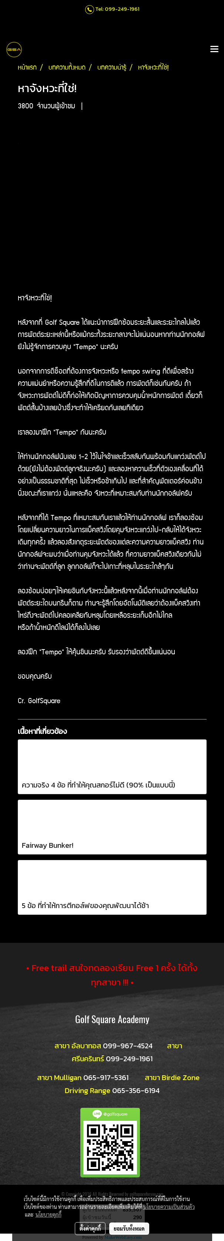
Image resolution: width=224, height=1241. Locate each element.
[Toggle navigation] (214, 49)
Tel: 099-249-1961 (117, 9)
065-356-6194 (136, 1090)
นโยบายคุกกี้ (48, 1214)
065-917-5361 (105, 1077)
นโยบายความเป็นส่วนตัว (169, 1206)
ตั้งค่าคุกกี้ (90, 1228)
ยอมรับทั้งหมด (129, 1228)
